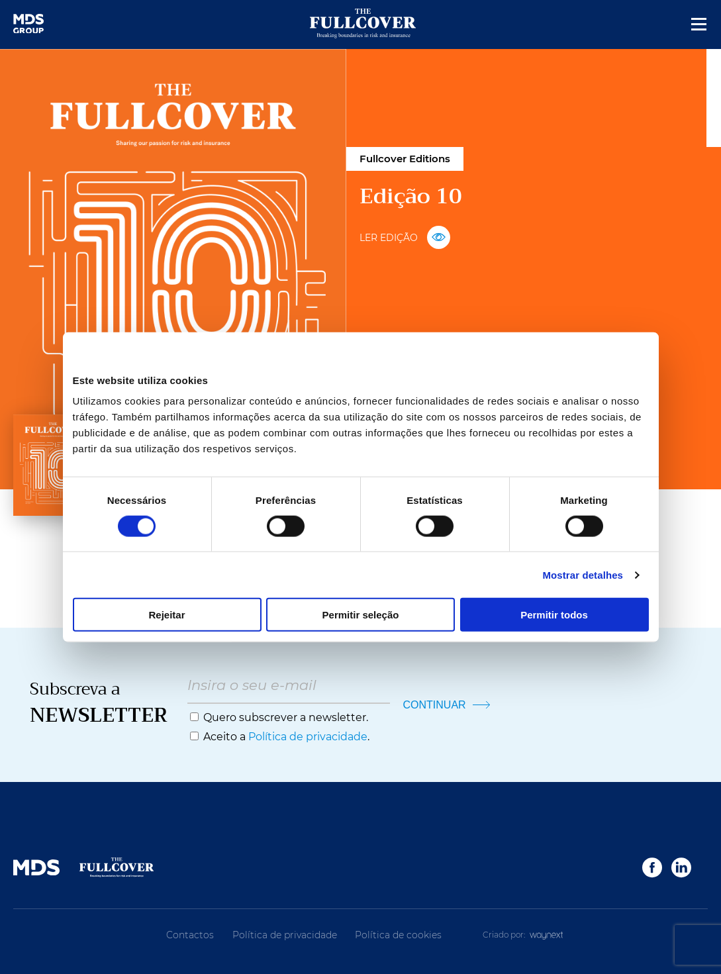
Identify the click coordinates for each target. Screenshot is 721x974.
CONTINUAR (447, 704)
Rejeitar (166, 614)
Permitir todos (554, 614)
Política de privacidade (307, 736)
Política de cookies (399, 935)
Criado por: (523, 935)
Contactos (190, 935)
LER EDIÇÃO (405, 238)
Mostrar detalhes (582, 574)
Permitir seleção (360, 614)
